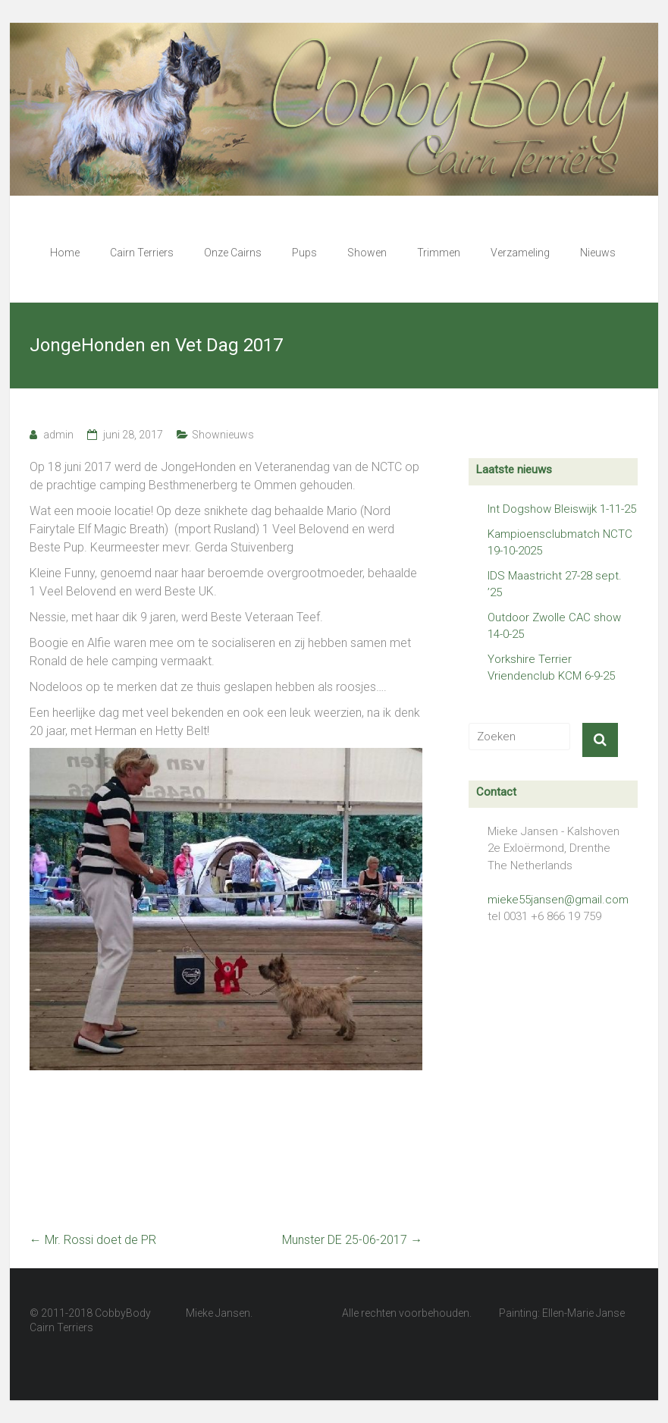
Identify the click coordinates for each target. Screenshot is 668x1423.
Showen (367, 253)
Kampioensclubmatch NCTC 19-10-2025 (560, 542)
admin (58, 435)
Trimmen (438, 253)
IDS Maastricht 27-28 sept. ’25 (555, 584)
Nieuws (598, 253)
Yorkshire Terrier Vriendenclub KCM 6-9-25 (551, 667)
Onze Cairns (233, 253)
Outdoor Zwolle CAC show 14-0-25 (554, 626)
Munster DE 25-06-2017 (352, 1240)
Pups (304, 253)
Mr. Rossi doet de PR (93, 1240)
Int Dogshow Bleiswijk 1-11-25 (562, 509)
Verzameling (520, 253)
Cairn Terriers (142, 253)
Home (65, 253)
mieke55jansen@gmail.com (558, 899)
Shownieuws (223, 435)
